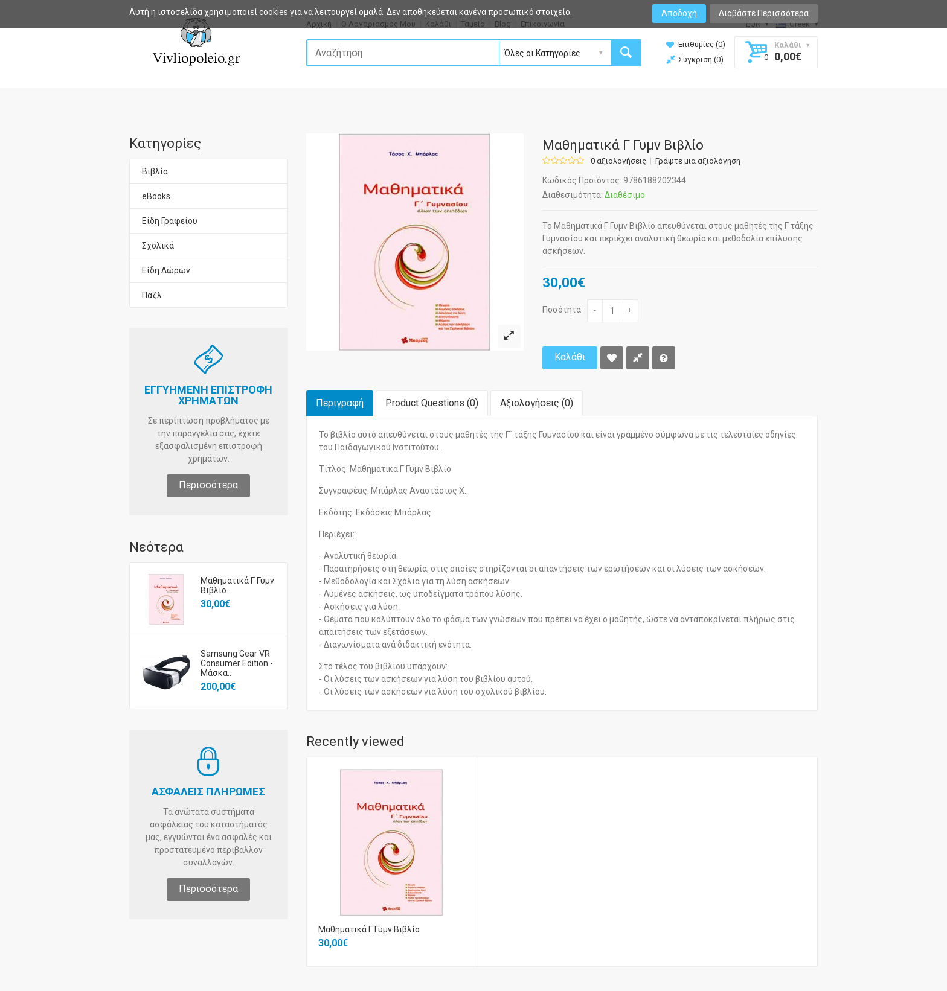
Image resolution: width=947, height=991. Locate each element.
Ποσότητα (561, 309)
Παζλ (152, 295)
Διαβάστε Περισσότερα (764, 13)
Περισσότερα (208, 485)
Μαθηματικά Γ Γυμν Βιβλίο (369, 929)
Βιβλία (155, 171)
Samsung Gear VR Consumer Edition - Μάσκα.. (237, 663)
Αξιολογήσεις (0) (536, 403)
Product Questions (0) (431, 403)
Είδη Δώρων (166, 270)
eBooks (156, 196)
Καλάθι (569, 357)
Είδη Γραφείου (169, 221)
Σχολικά (158, 245)
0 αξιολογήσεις (618, 161)
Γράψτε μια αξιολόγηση (697, 161)
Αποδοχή (679, 13)
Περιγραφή (340, 403)
